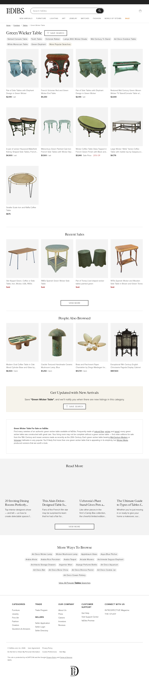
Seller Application (42, 623)
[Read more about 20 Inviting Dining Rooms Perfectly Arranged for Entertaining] (18, 497)
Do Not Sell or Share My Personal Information (23, 652)
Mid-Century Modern (119, 437)
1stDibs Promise (88, 620)
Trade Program (41, 610)
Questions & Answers (21, 628)
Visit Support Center (90, 616)
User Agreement (34, 648)
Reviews (61, 625)
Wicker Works (122, 440)
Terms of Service (66, 657)
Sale (127, 18)
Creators (15, 625)
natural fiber (99, 431)
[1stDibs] (15, 10)
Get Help (85, 613)
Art (63, 18)
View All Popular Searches (74, 583)
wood (117, 431)
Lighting (54, 18)
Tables (25, 25)
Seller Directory (41, 630)
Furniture (41, 18)
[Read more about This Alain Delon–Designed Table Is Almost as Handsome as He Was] (56, 497)
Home (8, 25)
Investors (62, 621)
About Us (62, 610)
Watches (85, 18)
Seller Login (40, 626)
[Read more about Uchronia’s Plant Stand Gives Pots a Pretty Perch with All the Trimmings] (93, 497)
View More (74, 303)
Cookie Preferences (49, 652)
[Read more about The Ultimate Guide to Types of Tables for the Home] (130, 497)
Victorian (17, 440)
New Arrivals (26, 18)
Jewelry (73, 18)
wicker (107, 431)
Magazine (117, 610)
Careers (61, 617)
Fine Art (15, 617)
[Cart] (140, 11)
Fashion (97, 18)
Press (60, 614)
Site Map (62, 652)
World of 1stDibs (113, 18)
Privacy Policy (47, 648)
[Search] (64, 11)
